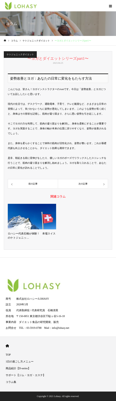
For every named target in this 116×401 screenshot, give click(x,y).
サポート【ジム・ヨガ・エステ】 (25, 375)
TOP (8, 354)
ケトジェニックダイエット (20, 54)
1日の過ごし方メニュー (20, 361)
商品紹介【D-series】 (18, 368)
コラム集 (11, 382)
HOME (7, 345)
